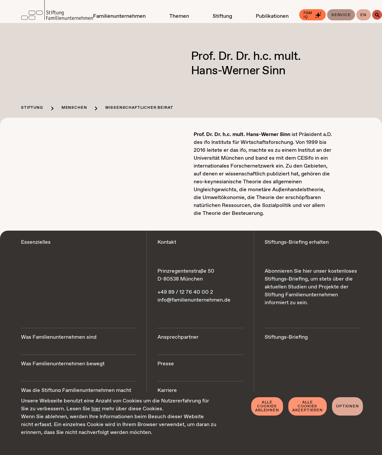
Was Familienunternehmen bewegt (63, 363)
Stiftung (32, 107)
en (363, 15)
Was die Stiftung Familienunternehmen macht (76, 390)
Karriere (167, 390)
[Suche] (377, 15)
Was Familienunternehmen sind (59, 337)
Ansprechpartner (178, 337)
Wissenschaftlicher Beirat (139, 107)
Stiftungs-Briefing (286, 337)
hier (96, 408)
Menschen (74, 107)
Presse (165, 363)
